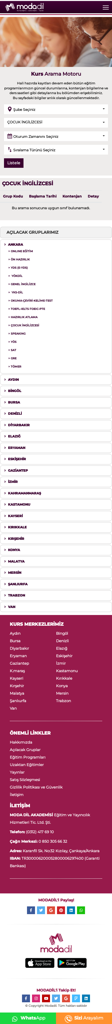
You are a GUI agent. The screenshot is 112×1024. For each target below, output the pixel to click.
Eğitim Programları (28, 757)
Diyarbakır (19, 648)
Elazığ (61, 648)
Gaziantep (19, 663)
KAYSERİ (13, 516)
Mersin (62, 693)
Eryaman (18, 655)
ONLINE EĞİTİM (21, 251)
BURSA (12, 402)
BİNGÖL (12, 391)
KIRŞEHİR (14, 539)
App (27, 1018)
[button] (56, 109)
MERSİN (12, 573)
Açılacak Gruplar (25, 749)
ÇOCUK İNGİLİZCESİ (24, 325)
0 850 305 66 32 (52, 841)
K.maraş (17, 670)
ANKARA (13, 244)
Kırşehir (17, 685)
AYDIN (11, 380)
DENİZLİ (13, 413)
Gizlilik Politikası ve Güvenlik (36, 787)
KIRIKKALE (15, 527)
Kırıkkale (64, 678)
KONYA (12, 550)
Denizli (62, 640)
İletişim (17, 794)
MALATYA (14, 561)
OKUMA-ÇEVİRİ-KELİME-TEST (31, 300)
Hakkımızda (21, 742)
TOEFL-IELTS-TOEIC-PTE (27, 309)
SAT (12, 350)
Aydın (15, 633)
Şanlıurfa (18, 700)
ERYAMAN (14, 448)
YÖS (12, 342)
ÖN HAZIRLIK (19, 259)
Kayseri (16, 678)
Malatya (17, 693)
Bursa (15, 640)
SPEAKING (17, 333)
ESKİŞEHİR (15, 459)
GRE (12, 358)
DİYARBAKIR (17, 425)
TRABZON (14, 595)
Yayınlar (17, 772)
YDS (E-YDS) (18, 267)
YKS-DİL (16, 292)
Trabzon (63, 700)
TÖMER (15, 366)
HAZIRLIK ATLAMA (23, 317)
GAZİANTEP (16, 470)
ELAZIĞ (12, 436)
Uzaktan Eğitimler (27, 764)
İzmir (61, 663)
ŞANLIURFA (16, 584)
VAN (9, 607)
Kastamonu (67, 670)
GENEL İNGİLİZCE (22, 284)
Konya (62, 685)
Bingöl (62, 633)
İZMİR (11, 482)
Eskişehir (64, 655)
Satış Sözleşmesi (25, 779)
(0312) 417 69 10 (40, 831)
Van (13, 708)
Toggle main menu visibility (106, 6)
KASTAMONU (17, 504)
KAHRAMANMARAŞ (22, 493)
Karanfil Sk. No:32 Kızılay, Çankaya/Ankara (61, 850)
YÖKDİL (15, 276)
